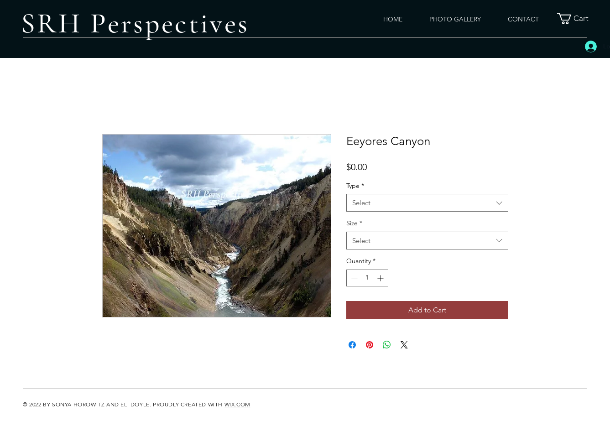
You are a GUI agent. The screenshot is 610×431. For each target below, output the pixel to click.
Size (354, 223)
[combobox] (427, 203)
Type (355, 186)
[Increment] (381, 278)
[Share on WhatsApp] (386, 344)
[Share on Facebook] (352, 344)
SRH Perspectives (135, 23)
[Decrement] (353, 278)
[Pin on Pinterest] (369, 344)
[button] (578, 18)
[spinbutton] (367, 278)
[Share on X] (404, 344)
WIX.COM (237, 404)
